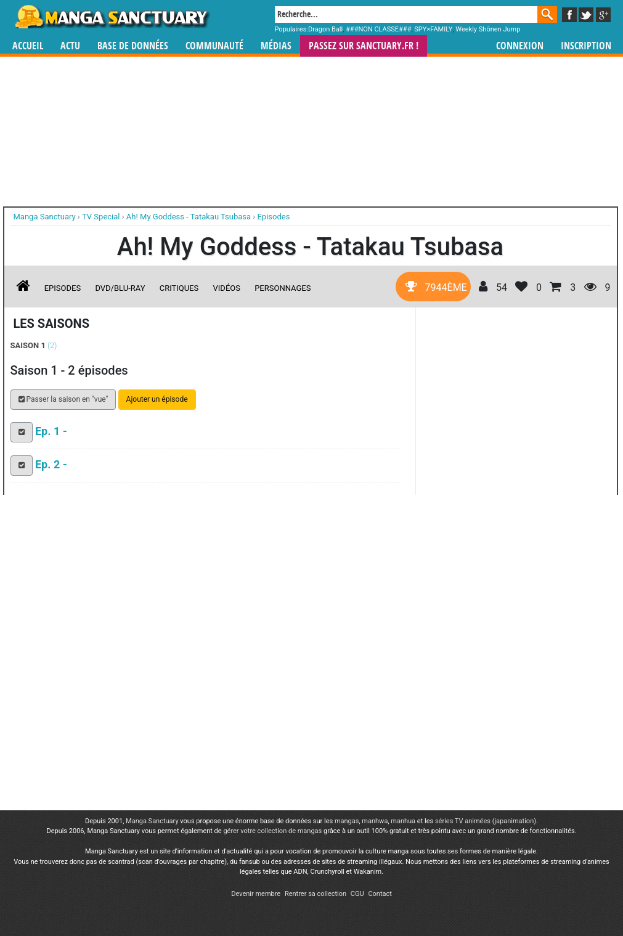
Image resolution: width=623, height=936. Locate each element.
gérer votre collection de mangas (272, 831)
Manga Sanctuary (152, 821)
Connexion (520, 46)
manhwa (375, 821)
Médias (276, 46)
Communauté (214, 46)
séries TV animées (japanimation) (485, 821)
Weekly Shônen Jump (487, 29)
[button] (21, 432)
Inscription (586, 46)
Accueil (27, 46)
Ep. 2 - (51, 464)
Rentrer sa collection (315, 894)
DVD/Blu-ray (120, 288)
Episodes (62, 288)
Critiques (179, 288)
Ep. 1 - (51, 431)
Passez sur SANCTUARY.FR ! (363, 46)
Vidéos (226, 288)
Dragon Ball (325, 29)
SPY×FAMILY (433, 29)
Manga (111, 16)
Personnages (282, 288)
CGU (357, 894)
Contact (379, 894)
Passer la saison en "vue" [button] (63, 399)
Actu (70, 46)
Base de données (132, 46)
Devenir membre (255, 894)
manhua (403, 821)
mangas (347, 821)
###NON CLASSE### (378, 29)
